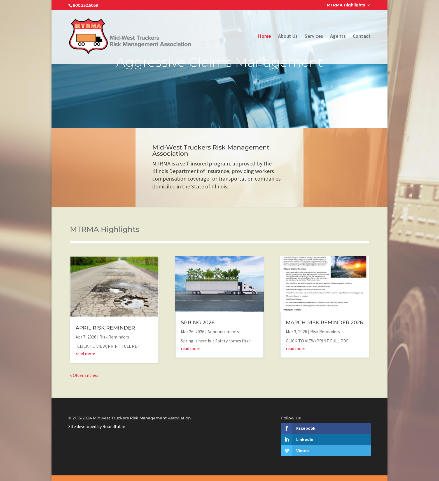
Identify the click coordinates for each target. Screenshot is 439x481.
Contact (362, 36)
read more (85, 353)
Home (264, 36)
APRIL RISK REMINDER (105, 328)
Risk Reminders (114, 337)
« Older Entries (84, 375)
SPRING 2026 (197, 322)
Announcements (223, 331)
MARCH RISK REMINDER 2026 (324, 322)
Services (314, 36)
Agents (338, 36)
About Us (288, 36)
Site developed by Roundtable (96, 426)
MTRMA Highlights (346, 5)
